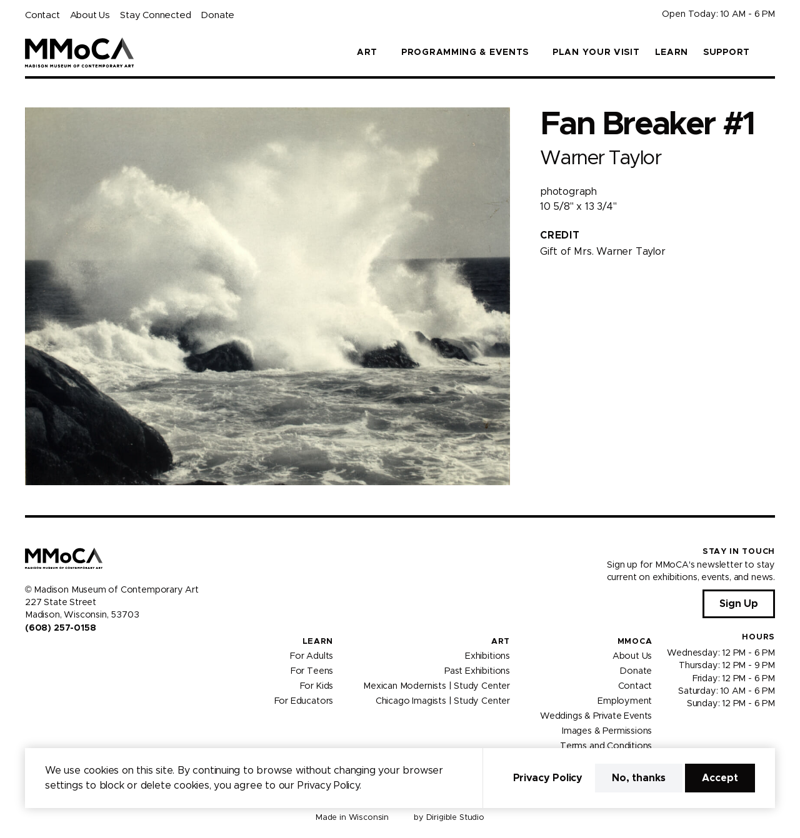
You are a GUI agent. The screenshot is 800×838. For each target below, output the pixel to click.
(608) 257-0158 (60, 628)
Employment (625, 701)
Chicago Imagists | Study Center (443, 701)
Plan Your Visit (596, 52)
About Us (90, 15)
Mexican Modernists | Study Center (436, 686)
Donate (217, 15)
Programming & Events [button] (465, 52)
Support (726, 52)
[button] (770, 52)
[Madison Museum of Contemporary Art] (79, 52)
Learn (672, 52)
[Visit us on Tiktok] (75, 654)
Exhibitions (487, 656)
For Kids (317, 686)
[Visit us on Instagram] (45, 654)
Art (500, 642)
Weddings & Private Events (596, 716)
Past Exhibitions (477, 671)
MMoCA (635, 642)
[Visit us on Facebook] (30, 654)
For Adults (311, 656)
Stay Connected (155, 15)
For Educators (304, 701)
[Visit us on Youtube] (60, 654)
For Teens (312, 671)
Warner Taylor (600, 158)
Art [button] (367, 52)
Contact (42, 15)
